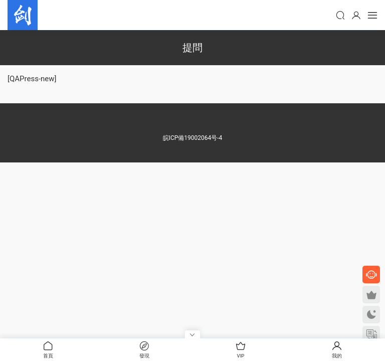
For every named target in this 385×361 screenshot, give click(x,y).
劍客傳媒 (23, 15)
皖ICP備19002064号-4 (193, 137)
